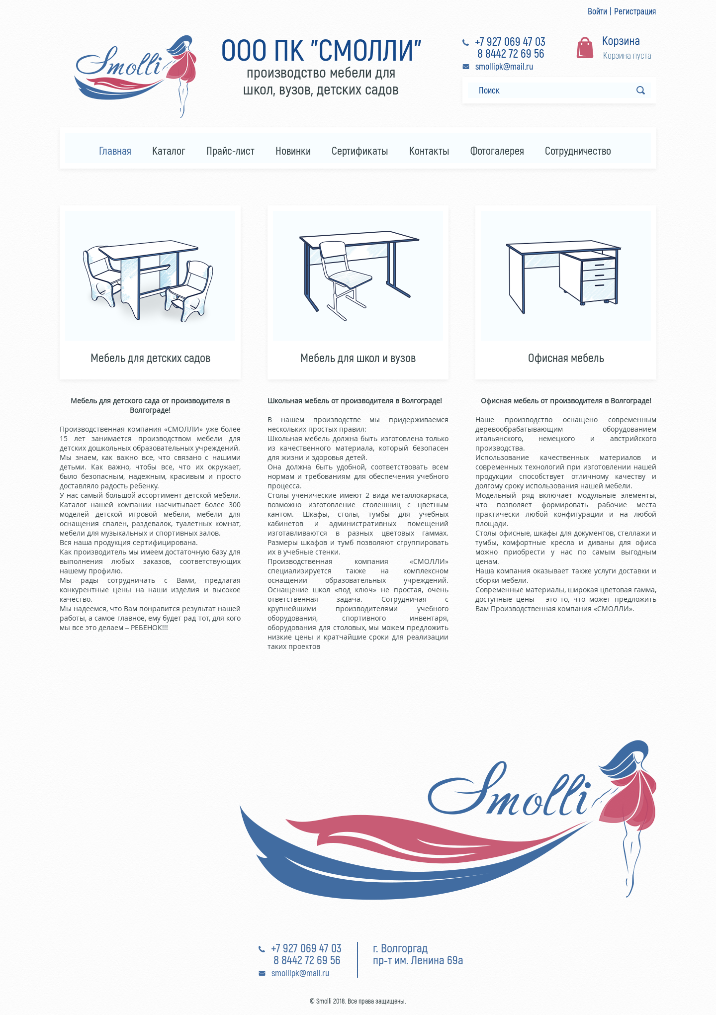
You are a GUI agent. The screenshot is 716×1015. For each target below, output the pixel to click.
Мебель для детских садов (150, 357)
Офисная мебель (566, 357)
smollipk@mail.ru (504, 66)
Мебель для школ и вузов (358, 357)
